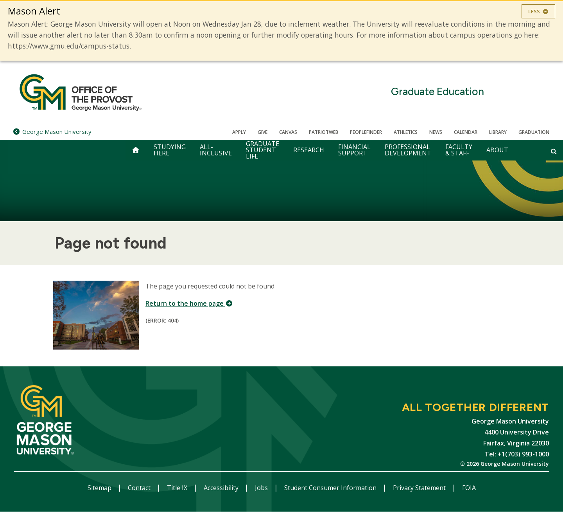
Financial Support (354, 149)
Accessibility (222, 487)
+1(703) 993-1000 (523, 454)
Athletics (406, 132)
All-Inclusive (216, 149)
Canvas (288, 132)
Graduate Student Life (262, 150)
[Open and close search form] (554, 151)
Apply (239, 132)
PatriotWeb (323, 132)
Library (498, 132)
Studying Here (170, 149)
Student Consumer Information (331, 487)
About (497, 150)
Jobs (262, 487)
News (435, 132)
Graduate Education (437, 92)
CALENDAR (465, 132)
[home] (136, 150)
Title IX (178, 487)
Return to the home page (189, 303)
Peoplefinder (366, 132)
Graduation (533, 132)
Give (262, 132)
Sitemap (100, 487)
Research (308, 150)
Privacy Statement (420, 487)
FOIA (469, 487)
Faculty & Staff (458, 149)
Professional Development (408, 149)
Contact (140, 487)
